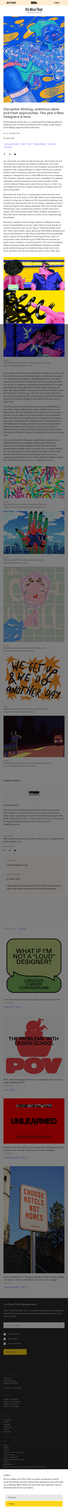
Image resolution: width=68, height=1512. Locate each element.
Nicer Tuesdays (10, 176)
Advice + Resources (12, 160)
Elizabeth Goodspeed (13, 225)
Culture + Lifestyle (11, 164)
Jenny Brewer (9, 207)
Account (6, 243)
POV (4, 185)
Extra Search (8, 239)
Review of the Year (11, 195)
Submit (5, 138)
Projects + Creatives (12, 155)
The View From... (10, 181)
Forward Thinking (11, 190)
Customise (12, 1497)
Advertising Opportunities (15, 129)
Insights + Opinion (11, 151)
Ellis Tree (7, 216)
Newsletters (8, 134)
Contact (6, 125)
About (5, 120)
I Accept (11, 1503)
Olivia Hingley (9, 211)
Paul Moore (8, 220)
